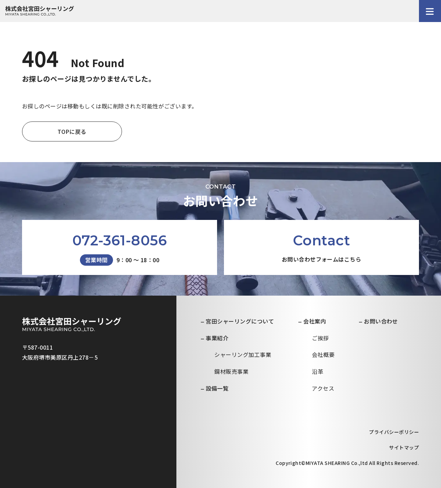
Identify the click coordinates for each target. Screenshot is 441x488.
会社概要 (323, 354)
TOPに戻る (72, 131)
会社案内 (314, 321)
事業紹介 (217, 338)
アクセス (323, 388)
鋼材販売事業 (231, 371)
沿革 (317, 371)
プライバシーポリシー (394, 431)
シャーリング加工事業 (242, 354)
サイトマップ (404, 447)
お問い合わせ (381, 321)
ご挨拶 (320, 338)
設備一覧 (217, 388)
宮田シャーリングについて (240, 321)
